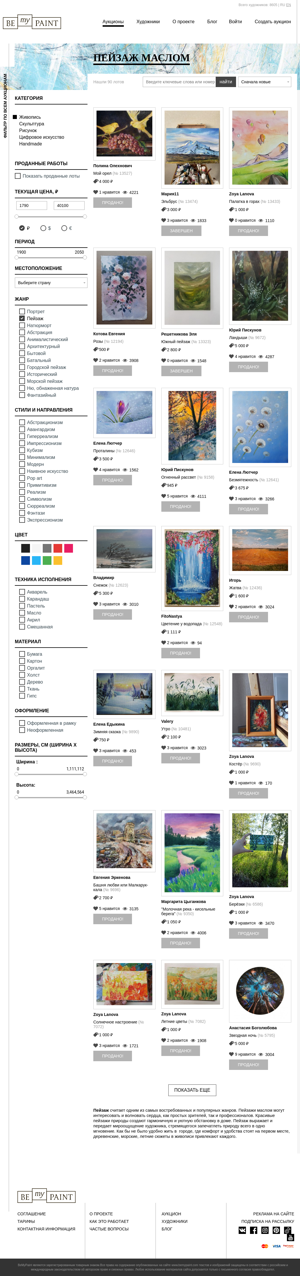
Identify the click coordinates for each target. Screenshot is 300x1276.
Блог (212, 21)
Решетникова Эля (179, 334)
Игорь (235, 580)
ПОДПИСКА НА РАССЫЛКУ (267, 1221)
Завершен (181, 230)
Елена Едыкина (109, 724)
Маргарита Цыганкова (183, 901)
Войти (235, 21)
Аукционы (113, 21)
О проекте (183, 21)
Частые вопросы (109, 1229)
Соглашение (31, 1214)
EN (288, 5)
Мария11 (170, 194)
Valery (167, 721)
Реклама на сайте (273, 1214)
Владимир (103, 577)
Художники (148, 21)
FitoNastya (171, 616)
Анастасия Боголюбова (253, 1028)
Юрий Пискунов (245, 330)
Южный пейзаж (186, 341)
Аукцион (171, 1214)
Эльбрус (179, 201)
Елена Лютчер (107, 443)
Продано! (112, 202)
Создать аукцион (273, 21)
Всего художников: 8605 (258, 5)
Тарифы (26, 1221)
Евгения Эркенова (111, 877)
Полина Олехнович (112, 165)
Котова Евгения (109, 333)
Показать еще (192, 1090)
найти (226, 81)
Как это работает (109, 1221)
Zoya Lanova (241, 194)
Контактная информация (46, 1229)
